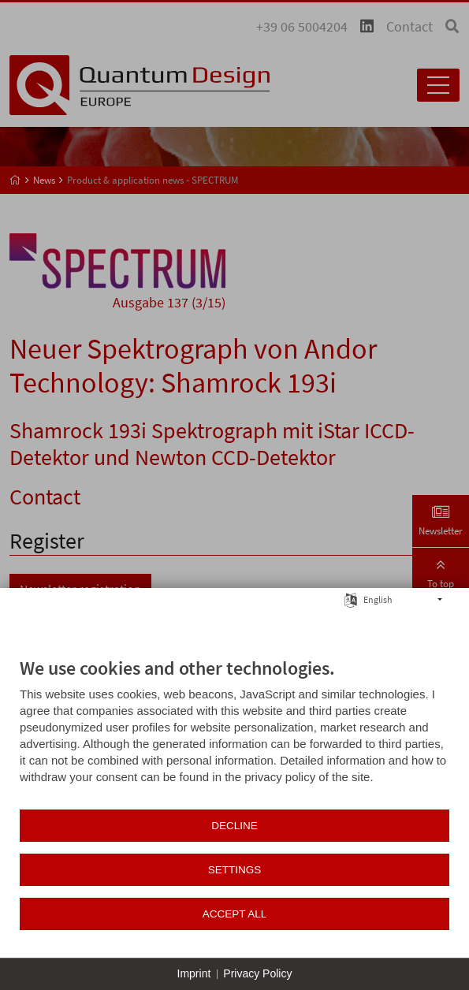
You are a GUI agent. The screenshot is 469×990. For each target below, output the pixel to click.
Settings (235, 870)
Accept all (235, 914)
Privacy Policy (257, 973)
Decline (234, 826)
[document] (234, 732)
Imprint (194, 973)
